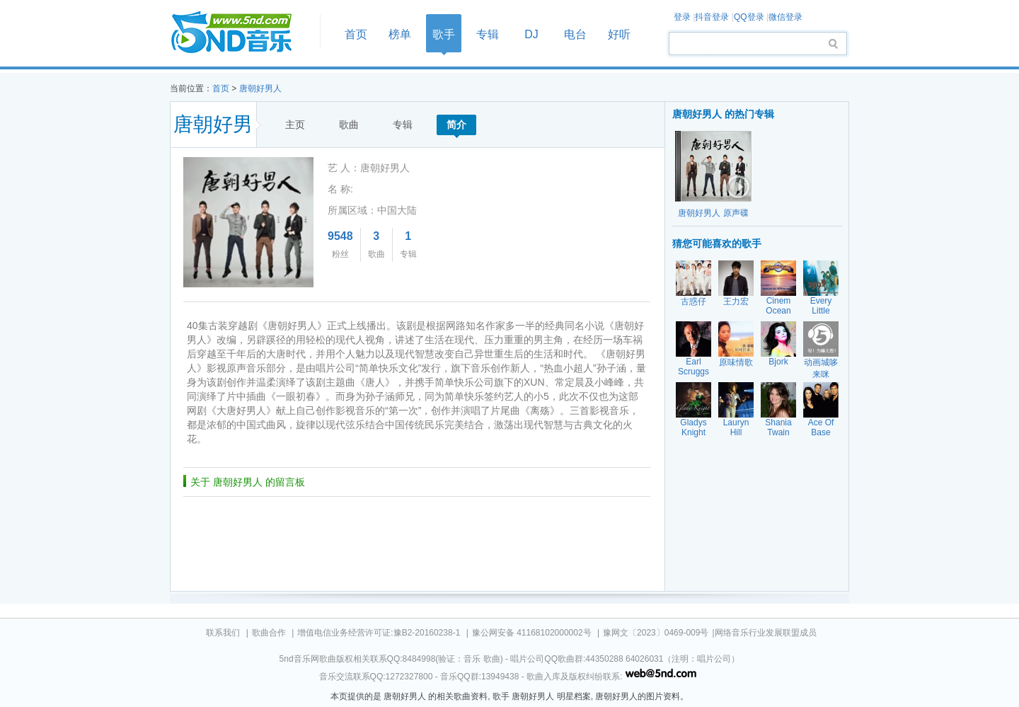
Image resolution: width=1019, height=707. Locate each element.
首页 (240, 32)
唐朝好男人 (260, 88)
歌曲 (349, 124)
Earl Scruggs (693, 367)
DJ (531, 34)
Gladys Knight (693, 427)
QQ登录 (749, 17)
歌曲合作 (269, 633)
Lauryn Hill (736, 427)
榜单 (399, 34)
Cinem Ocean (778, 306)
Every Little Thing (821, 311)
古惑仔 (693, 301)
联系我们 (223, 633)
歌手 (443, 34)
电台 (575, 34)
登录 (682, 17)
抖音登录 (712, 17)
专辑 (487, 34)
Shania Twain (778, 427)
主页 (295, 124)
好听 (619, 34)
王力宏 (736, 301)
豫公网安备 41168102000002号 (532, 633)
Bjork (778, 362)
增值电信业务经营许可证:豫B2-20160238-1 (378, 633)
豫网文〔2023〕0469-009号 (655, 633)
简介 (456, 124)
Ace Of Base (821, 427)
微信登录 (785, 17)
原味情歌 (736, 362)
